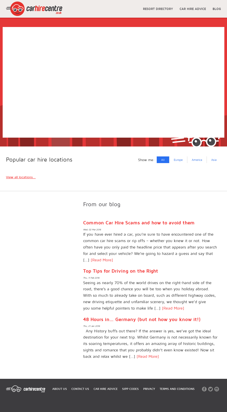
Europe (178, 160)
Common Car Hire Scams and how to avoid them (139, 222)
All (163, 160)
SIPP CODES (130, 389)
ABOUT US (59, 389)
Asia (214, 160)
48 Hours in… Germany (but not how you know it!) (142, 319)
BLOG (217, 9)
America (197, 160)
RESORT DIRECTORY (158, 9)
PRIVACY (149, 389)
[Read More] (102, 260)
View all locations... (21, 177)
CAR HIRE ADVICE (193, 9)
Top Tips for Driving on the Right (120, 271)
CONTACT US (80, 389)
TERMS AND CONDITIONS (177, 389)
